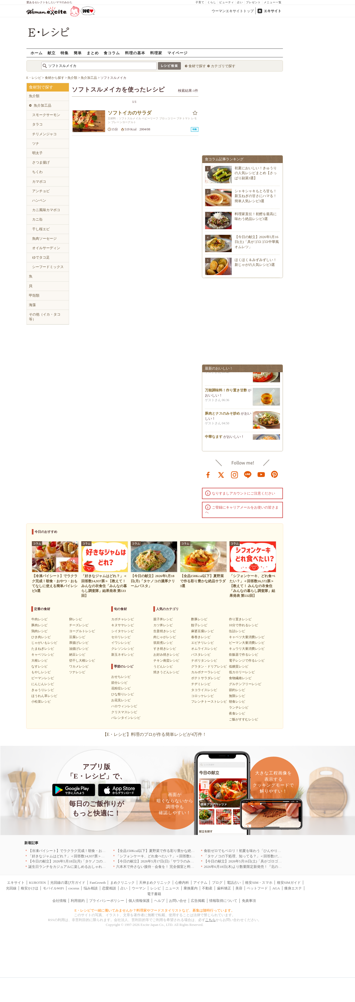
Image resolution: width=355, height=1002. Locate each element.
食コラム (112, 52)
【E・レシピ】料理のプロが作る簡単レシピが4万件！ (155, 734)
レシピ (155, 888)
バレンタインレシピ (125, 718)
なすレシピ (39, 666)
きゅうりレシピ (42, 690)
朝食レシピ (237, 701)
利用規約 (78, 901)
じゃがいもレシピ (44, 643)
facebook (208, 474)
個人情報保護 (139, 901)
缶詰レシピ (237, 631)
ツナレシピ (77, 672)
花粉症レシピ (121, 688)
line (248, 474)
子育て (199, 2)
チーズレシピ (79, 625)
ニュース (172, 888)
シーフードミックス (48, 267)
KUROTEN (37, 883)
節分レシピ (119, 683)
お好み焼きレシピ (166, 654)
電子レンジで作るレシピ (247, 660)
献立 (52, 52)
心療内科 (182, 883)
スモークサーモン (46, 115)
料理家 (156, 52)
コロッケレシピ (202, 696)
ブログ (217, 883)
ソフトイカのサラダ (129, 113)
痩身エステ (293, 888)
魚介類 (34, 96)
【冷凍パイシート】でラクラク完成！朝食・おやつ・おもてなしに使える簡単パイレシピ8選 (101, 851)
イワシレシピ (121, 643)
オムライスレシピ (204, 649)
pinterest (275, 474)
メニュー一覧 (273, 2)
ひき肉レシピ (41, 637)
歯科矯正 (224, 888)
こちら (210, 920)
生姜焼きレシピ (164, 631)
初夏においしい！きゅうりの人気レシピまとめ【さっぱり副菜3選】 (256, 173)
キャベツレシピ (42, 654)
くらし (211, 2)
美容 (238, 888)
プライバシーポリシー (106, 901)
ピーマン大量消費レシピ (247, 643)
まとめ (93, 52)
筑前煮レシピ (163, 643)
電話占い (234, 883)
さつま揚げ (41, 162)
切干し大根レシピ (82, 660)
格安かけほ (29, 888)
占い (240, 2)
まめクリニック (122, 883)
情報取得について (223, 901)
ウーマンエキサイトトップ (233, 11)
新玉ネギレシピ (122, 654)
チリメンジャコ (44, 134)
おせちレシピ (121, 677)
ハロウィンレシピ (124, 706)
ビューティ (226, 2)
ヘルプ (159, 901)
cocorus (73, 888)
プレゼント (253, 2)
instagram (235, 474)
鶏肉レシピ (39, 631)
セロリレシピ (121, 637)
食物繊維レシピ (240, 678)
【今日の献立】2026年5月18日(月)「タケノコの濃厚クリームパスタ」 (83, 861)
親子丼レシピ (163, 619)
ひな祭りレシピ (122, 694)
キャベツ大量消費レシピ (247, 637)
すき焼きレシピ (164, 649)
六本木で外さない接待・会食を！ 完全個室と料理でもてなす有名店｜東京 (174, 867)
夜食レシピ (237, 713)
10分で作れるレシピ (243, 625)
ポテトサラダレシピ (205, 678)
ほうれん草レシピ (44, 696)
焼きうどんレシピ (166, 672)
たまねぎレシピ (42, 649)
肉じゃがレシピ (164, 637)
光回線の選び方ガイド (67, 883)
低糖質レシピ (238, 666)
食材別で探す (41, 87)
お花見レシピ (121, 700)
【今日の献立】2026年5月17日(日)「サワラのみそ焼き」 (160, 861)
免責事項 (249, 901)
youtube (261, 474)
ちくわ (37, 172)
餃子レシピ (199, 625)
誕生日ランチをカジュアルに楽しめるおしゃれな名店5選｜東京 (78, 867)
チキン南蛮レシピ (166, 660)
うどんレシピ (163, 666)
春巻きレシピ (201, 637)
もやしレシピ (41, 672)
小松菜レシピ (41, 701)
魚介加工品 (42, 105)
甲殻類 (34, 295)
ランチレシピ (238, 707)
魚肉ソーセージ (44, 238)
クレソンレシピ (122, 649)
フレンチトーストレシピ (209, 701)
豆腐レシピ (77, 637)
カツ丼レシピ (163, 625)
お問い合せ (178, 901)
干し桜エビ (41, 229)
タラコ (37, 124)
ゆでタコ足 (41, 257)
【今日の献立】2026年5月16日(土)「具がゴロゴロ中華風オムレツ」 (257, 242)
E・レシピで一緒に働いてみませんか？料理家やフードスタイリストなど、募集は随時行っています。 (155, 910)
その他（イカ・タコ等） (44, 316)
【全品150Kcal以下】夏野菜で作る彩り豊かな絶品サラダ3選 (163, 851)
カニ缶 (37, 219)
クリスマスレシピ (124, 712)
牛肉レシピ (39, 619)
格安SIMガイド (289, 883)
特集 (64, 52)
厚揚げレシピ (79, 643)
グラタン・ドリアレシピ (209, 666)
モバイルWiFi (53, 888)
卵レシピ (75, 619)
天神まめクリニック (155, 883)
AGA (276, 888)
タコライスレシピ (204, 690)
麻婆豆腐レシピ (202, 631)
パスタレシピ (201, 654)
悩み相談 (91, 888)
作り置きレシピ (240, 619)
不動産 (207, 888)
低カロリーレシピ (242, 672)
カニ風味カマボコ (46, 210)
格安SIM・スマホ (258, 883)
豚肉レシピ (39, 625)
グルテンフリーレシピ (245, 684)
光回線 (11, 888)
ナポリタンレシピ (204, 660)
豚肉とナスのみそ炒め (222, 416)
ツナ (35, 143)
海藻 (32, 305)
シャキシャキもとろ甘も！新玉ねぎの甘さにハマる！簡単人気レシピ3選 (256, 196)
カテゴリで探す (223, 66)
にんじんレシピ (42, 684)
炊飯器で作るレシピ (243, 654)
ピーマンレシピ (42, 678)
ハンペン (39, 200)
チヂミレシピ (201, 684)
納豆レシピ (77, 654)
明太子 (37, 153)
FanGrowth (98, 883)
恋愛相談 (109, 888)
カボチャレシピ (122, 619)
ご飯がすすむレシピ (243, 719)
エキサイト (272, 11)
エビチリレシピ (202, 643)
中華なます (213, 439)
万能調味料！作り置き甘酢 (226, 393)
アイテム (200, 883)
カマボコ (39, 182)
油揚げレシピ (79, 649)
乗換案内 (191, 888)
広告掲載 (198, 901)
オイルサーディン (46, 248)
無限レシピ (237, 696)
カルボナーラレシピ (205, 672)
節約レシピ (237, 690)
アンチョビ (41, 191)
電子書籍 (154, 894)
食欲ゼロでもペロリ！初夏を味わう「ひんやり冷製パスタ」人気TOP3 (259, 851)
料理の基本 (135, 52)
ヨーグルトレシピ (82, 631)
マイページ (177, 52)
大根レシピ (39, 660)
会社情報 (59, 901)
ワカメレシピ (79, 666)
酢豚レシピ (199, 619)
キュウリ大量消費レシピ (247, 649)
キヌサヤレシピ (122, 625)
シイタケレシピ (122, 631)
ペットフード (257, 888)
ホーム (37, 52)
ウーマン (139, 888)
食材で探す (197, 66)
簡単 (78, 52)
